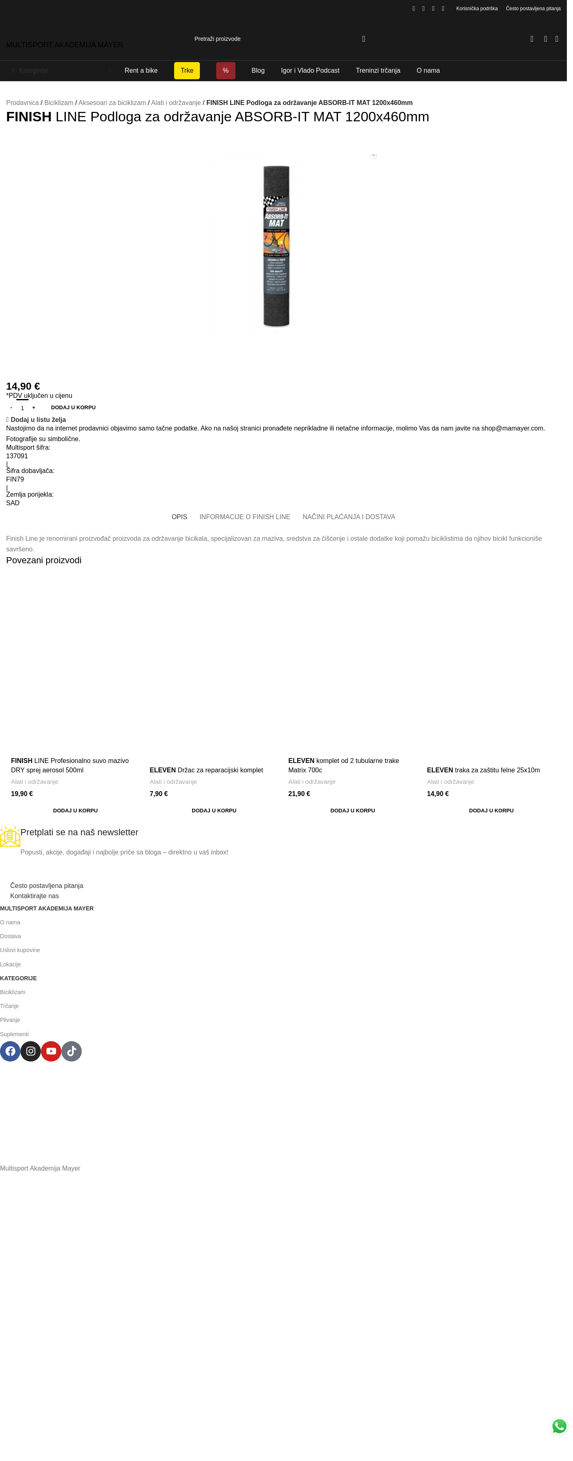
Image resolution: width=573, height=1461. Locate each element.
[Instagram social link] (424, 8)
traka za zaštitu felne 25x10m (483, 770)
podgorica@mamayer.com (279, 1099)
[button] (75, 810)
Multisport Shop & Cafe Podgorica (279, 1066)
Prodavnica (22, 102)
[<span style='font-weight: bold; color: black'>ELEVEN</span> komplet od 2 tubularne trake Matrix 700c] (353, 632)
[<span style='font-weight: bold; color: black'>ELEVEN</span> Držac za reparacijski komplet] (214, 666)
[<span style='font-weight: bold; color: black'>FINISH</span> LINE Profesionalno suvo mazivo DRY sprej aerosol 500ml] (75, 644)
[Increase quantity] (34, 407)
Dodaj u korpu (73, 407)
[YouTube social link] (434, 8)
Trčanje (9, 1006)
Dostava (10, 936)
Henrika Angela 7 (279, 1083)
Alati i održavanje (176, 102)
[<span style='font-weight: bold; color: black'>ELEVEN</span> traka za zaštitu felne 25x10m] (491, 666)
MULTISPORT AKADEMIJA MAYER (64, 45)
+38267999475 (279, 1116)
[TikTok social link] (443, 8)
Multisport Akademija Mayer (47, 908)
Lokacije (10, 964)
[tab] (179, 516)
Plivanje (10, 1020)
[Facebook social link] (414, 8)
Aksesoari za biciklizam (112, 102)
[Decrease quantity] (11, 407)
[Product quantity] (22, 407)
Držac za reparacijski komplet (206, 770)
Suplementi (14, 1034)
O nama (10, 922)
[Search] (283, 38)
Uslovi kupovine (20, 950)
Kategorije (18, 978)
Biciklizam (58, 102)
